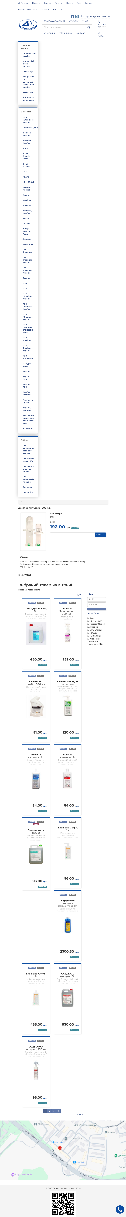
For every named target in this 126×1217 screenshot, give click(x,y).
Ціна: (52, 522)
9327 (72, 602)
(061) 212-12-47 (78, 21)
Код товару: (56, 514)
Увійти (101, 35)
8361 (72, 748)
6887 (40, 967)
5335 (72, 967)
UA (54, 10)
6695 (72, 821)
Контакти (44, 10)
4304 (40, 821)
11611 (40, 602)
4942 (40, 1040)
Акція (36, 824)
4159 (40, 748)
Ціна (90, 594)
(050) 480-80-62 (54, 21)
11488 (72, 675)
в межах (96, 609)
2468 (40, 675)
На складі (75, 527)
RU (61, 10)
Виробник (93, 614)
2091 (72, 894)
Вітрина (32, 602)
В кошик (100, 534)
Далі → (80, 595)
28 (52, 517)
